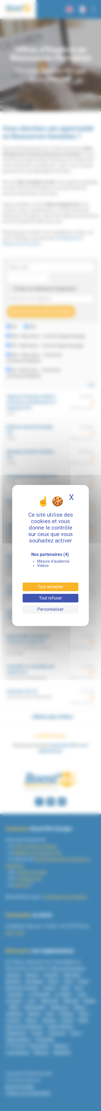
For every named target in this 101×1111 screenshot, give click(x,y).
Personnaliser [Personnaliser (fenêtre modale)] (50, 609)
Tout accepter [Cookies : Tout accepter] (50, 586)
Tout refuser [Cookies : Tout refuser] (50, 598)
